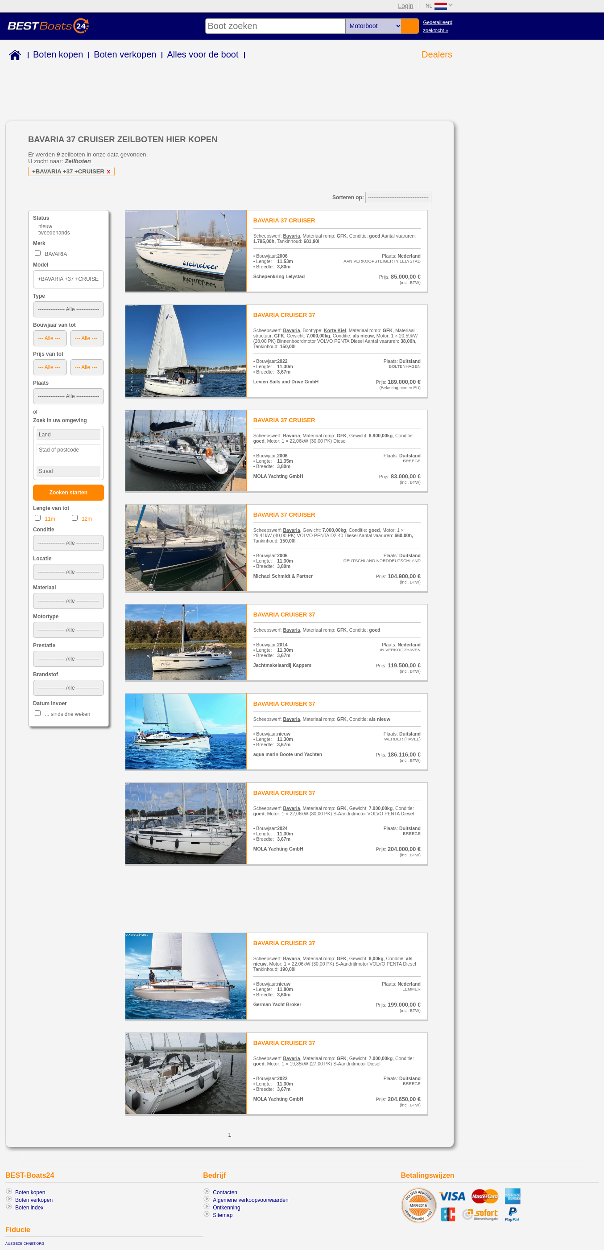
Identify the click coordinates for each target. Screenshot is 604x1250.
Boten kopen (58, 54)
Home (13, 56)
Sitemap (222, 1215)
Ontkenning (226, 1208)
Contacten (225, 1192)
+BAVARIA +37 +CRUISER (72, 171)
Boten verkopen (125, 54)
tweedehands (54, 233)
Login (405, 5)
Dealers (437, 54)
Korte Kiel (335, 330)
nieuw (45, 226)
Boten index (29, 1208)
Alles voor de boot (202, 54)
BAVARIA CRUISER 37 (284, 315)
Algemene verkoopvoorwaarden (250, 1200)
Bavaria (291, 235)
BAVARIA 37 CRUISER (284, 220)
